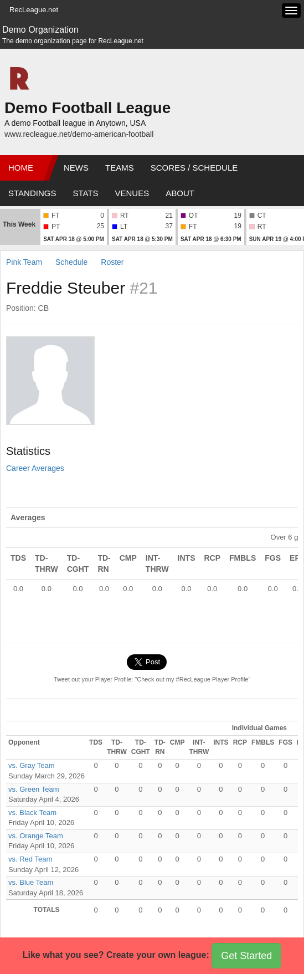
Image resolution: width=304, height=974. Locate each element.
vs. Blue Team (30, 882)
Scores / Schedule (194, 167)
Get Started (246, 955)
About (180, 193)
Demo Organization (40, 29)
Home (20, 167)
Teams (119, 167)
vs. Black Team (32, 812)
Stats (85, 193)
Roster (112, 262)
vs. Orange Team (35, 836)
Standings (32, 193)
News (76, 167)
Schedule (71, 262)
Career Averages (35, 468)
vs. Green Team (33, 789)
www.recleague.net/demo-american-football (78, 134)
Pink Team (24, 262)
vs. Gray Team (31, 765)
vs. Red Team (30, 859)
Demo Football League (87, 107)
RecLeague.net (33, 10)
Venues (132, 193)
